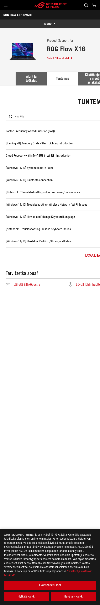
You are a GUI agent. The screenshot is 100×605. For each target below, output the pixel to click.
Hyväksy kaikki (73, 596)
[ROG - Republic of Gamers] (50, 5)
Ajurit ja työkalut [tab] (31, 78)
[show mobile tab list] (50, 24)
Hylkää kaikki (26, 596)
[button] (5, 5)
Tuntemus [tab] (62, 79)
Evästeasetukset (50, 585)
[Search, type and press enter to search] (86, 5)
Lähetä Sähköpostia (27, 285)
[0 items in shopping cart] (94, 5)
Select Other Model (60, 58)
